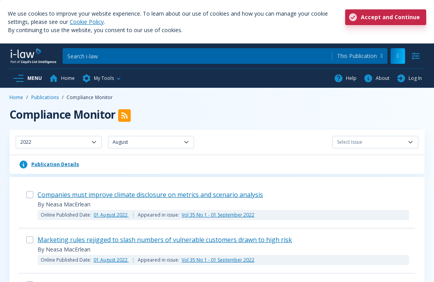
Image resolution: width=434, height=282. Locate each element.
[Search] (197, 56)
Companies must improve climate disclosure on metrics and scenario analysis (150, 194)
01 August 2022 (111, 215)
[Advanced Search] (415, 56)
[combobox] (359, 56)
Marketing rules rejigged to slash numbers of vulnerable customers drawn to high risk (165, 239)
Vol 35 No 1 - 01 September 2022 (218, 215)
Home (16, 97)
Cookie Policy (87, 21)
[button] (101, 78)
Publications (45, 97)
